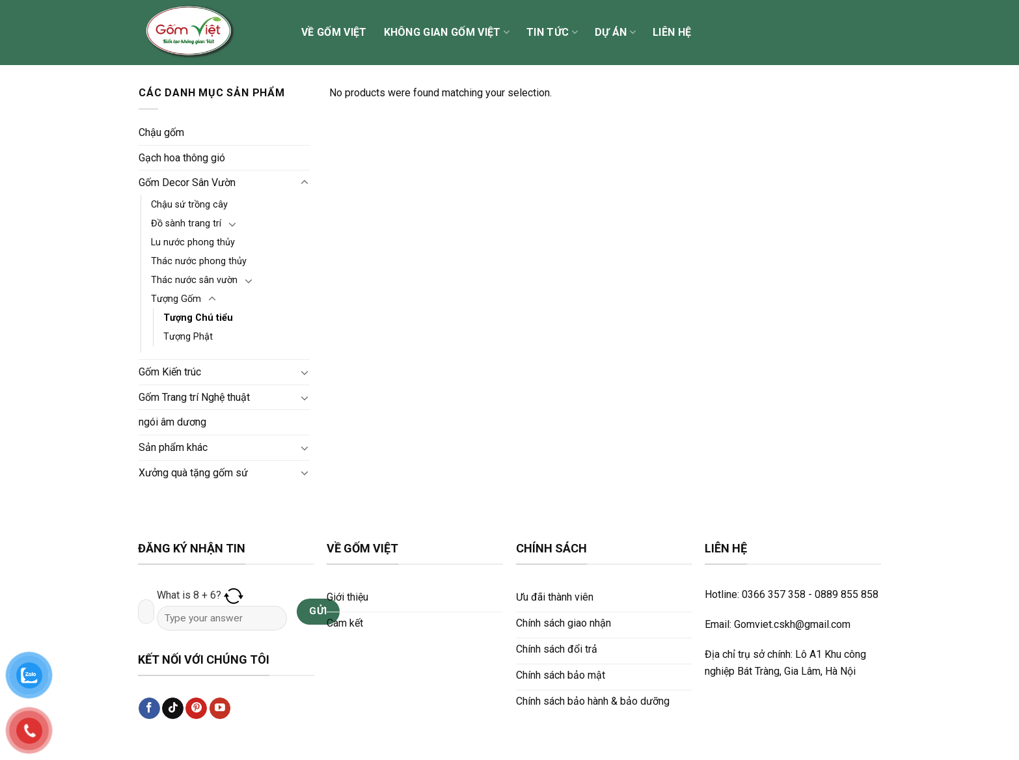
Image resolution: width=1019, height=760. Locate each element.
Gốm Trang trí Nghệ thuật (194, 397)
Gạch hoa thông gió (182, 158)
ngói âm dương (172, 422)
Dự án (615, 32)
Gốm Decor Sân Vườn (187, 182)
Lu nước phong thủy (193, 242)
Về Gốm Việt (334, 32)
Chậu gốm (161, 132)
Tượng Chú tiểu (198, 317)
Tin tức (552, 32)
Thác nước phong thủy (199, 261)
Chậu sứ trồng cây (189, 204)
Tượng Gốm (176, 299)
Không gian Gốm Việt (447, 32)
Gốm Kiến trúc (170, 372)
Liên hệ (672, 32)
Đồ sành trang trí (186, 223)
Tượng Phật (188, 336)
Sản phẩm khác (173, 447)
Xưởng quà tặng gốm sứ (193, 473)
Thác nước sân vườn (194, 280)
